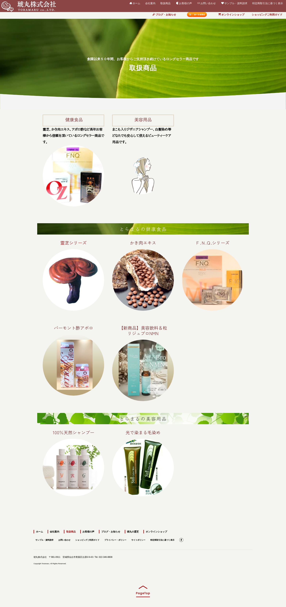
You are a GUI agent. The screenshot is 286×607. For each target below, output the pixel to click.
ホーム (135, 3)
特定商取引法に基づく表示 (267, 2)
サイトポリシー (146, 539)
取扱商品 (165, 2)
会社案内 (150, 2)
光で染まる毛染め (143, 485)
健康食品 (74, 119)
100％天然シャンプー (73, 479)
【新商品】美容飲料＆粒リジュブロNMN (143, 330)
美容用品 (143, 119)
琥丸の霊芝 (131, 531)
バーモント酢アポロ (73, 328)
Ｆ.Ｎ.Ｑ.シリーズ (212, 242)
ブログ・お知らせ (164, 14)
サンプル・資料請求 (234, 3)
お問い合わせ (206, 3)
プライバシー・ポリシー (121, 539)
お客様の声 (184, 3)
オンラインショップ (231, 14)
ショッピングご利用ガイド (267, 14)
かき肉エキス (143, 242)
